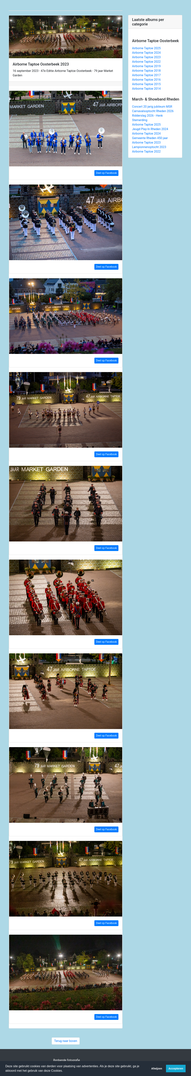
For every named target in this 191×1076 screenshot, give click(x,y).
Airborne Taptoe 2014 (146, 88)
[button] (64, 1071)
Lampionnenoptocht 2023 (149, 147)
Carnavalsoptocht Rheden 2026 (153, 111)
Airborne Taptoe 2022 (146, 61)
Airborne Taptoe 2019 (146, 66)
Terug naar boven (65, 1041)
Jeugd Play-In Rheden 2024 (150, 129)
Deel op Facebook (106, 172)
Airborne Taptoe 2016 (146, 79)
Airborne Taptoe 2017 (146, 75)
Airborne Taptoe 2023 (146, 57)
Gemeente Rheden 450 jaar (150, 138)
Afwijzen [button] (156, 1068)
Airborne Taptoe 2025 (146, 48)
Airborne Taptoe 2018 (146, 70)
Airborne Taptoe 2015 (146, 84)
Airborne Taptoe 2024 (146, 52)
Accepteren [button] (175, 1068)
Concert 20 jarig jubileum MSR (152, 106)
